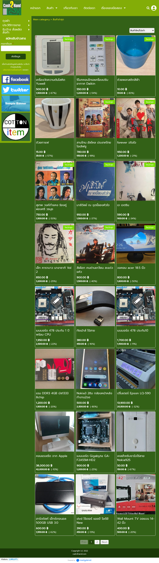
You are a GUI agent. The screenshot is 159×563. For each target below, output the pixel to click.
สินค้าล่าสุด (58, 19)
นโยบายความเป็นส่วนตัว (12, 69)
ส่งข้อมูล (15, 56)
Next (104, 542)
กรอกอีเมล (7, 43)
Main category (41, 19)
